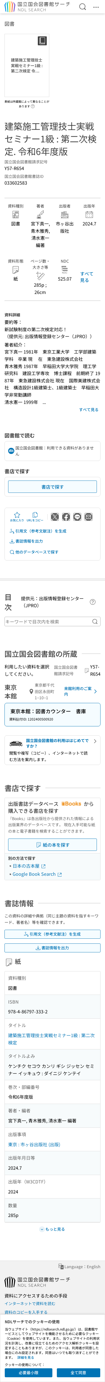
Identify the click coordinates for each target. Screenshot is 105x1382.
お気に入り (17, 517)
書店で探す (52, 486)
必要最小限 (28, 1372)
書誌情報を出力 (26, 541)
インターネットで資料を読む (29, 1303)
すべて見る (87, 276)
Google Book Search (37, 873)
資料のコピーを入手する (26, 1312)
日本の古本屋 (29, 865)
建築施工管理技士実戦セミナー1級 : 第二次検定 (51, 1039)
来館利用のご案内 (81, 691)
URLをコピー (35, 517)
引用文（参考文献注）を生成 (37, 531)
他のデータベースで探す (34, 552)
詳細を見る (25, 1357)
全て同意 (78, 1372)
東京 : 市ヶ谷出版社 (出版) (34, 1144)
